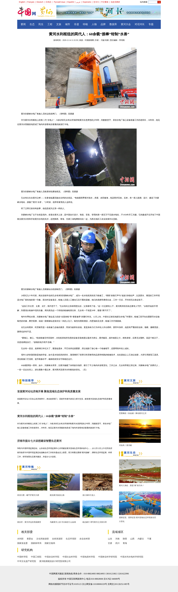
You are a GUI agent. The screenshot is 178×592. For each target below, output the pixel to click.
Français (30, 2)
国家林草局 (36, 543)
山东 (110, 539)
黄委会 (30, 539)
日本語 (48, 2)
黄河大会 (126, 24)
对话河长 (140, 24)
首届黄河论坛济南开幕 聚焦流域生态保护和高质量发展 (49, 391)
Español (70, 2)
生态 (32, 24)
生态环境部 (71, 539)
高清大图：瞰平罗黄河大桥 (28, 495)
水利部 (20, 539)
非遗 (76, 24)
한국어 (96, 2)
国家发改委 (22, 543)
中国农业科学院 (52, 557)
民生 (40, 24)
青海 (125, 543)
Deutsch (40, 2)
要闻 (23, 24)
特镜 (85, 24)
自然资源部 (57, 539)
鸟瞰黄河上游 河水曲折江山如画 (63, 522)
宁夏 (149, 539)
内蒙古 (141, 539)
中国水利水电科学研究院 (131, 557)
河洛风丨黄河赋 (125, 445)
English (22, 2)
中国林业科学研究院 (107, 557)
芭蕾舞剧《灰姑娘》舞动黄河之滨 (132, 413)
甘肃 (110, 543)
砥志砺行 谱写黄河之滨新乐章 (94, 522)
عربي (78, 2)
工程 (49, 24)
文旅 (58, 24)
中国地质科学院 (87, 557)
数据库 (113, 24)
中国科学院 (22, 557)
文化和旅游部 (42, 539)
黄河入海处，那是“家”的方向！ (131, 485)
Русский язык (59, 2)
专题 (151, 24)
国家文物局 (50, 543)
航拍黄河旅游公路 (57, 495)
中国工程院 (36, 557)
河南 (117, 539)
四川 (117, 543)
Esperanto (87, 2)
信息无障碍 (115, 2)
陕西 (125, 539)
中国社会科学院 (70, 557)
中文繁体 (104, 2)
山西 (132, 539)
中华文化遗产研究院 (26, 561)
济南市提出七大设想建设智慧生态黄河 (39, 440)
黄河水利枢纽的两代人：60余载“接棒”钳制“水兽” (46, 416)
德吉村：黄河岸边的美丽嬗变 (29, 522)
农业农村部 (84, 539)
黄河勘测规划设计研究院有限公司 (55, 561)
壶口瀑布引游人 (88, 495)
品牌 (103, 24)
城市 (67, 24)
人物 (94, 24)
